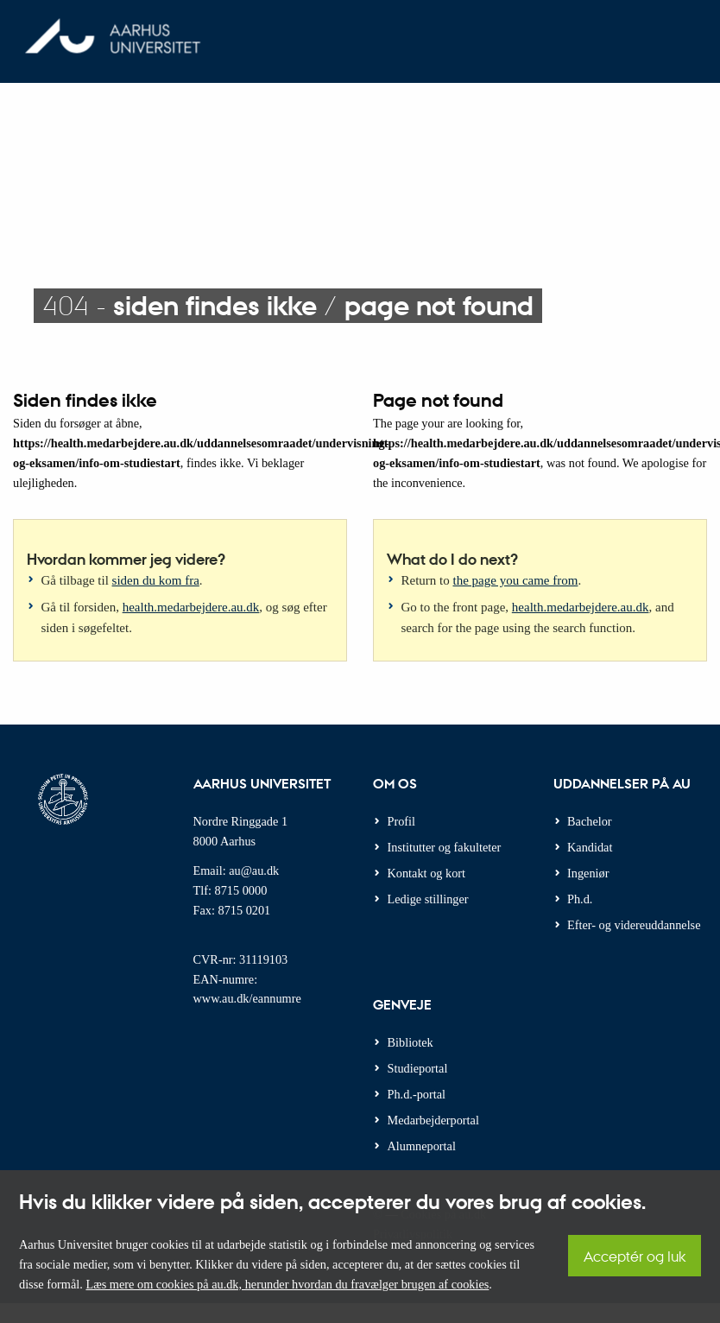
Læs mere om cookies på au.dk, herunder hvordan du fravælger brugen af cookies (287, 1284)
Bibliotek (410, 1042)
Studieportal (418, 1068)
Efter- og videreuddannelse (634, 925)
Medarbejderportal (433, 1120)
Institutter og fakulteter (445, 847)
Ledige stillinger (428, 899)
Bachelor (589, 821)
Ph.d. (579, 899)
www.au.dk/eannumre (247, 998)
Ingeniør (588, 873)
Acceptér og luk (634, 1256)
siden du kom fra (155, 580)
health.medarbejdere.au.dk (191, 607)
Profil (402, 821)
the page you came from (515, 580)
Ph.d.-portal (417, 1094)
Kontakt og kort (427, 873)
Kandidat (589, 847)
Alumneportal (422, 1146)
